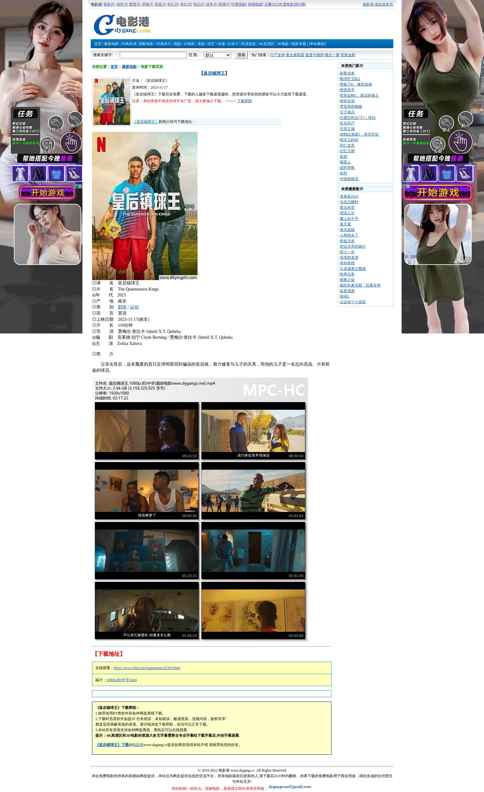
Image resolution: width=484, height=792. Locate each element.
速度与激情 (314, 55)
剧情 (122, 307)
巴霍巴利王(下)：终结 (358, 117)
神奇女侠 (347, 101)
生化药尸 (347, 123)
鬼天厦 (345, 224)
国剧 (177, 44)
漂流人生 (347, 213)
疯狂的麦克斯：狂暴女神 (360, 285)
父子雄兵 (347, 112)
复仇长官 (347, 207)
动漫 (221, 44)
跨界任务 (347, 274)
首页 (98, 44)
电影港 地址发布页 (378, 4)
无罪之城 (347, 129)
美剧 (201, 44)
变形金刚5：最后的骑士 (359, 95)
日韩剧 (189, 44)
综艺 (211, 44)
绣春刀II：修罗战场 (356, 84)
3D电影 (283, 44)
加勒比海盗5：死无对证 (359, 134)
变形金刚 (347, 55)
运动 (134, 307)
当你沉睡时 (349, 202)
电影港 (138, 745)
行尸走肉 (277, 55)
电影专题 (298, 44)
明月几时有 (349, 140)
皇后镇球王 (214, 73)
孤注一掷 (332, 55)
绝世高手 (347, 90)
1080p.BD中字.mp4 (121, 680)
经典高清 (129, 44)
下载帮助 (244, 101)
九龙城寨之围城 (353, 268)
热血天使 (347, 241)
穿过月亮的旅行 (353, 246)
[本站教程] (317, 44)
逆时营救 (347, 168)
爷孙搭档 (347, 263)
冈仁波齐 (347, 145)
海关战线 (347, 230)
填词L (344, 296)
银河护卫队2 (350, 79)
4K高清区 (266, 44)
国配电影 (146, 44)
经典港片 (163, 44)
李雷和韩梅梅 (351, 106)
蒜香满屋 (347, 291)
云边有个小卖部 (353, 302)
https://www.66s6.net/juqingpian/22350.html (147, 668)
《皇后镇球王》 (146, 121)
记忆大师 (347, 151)
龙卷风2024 (349, 196)
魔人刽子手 (349, 218)
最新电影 (111, 44)
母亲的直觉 (349, 257)
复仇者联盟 (295, 55)
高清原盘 (248, 44)
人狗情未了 (349, 235)
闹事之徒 (347, 280)
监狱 (343, 156)
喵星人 (345, 162)
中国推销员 (349, 179)
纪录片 (233, 44)
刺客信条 (347, 73)
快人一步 (347, 252)
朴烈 (343, 173)
